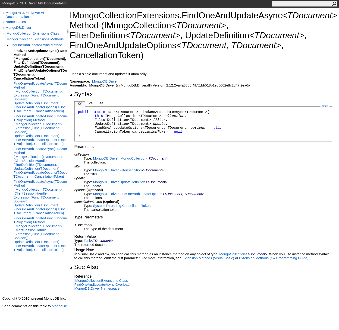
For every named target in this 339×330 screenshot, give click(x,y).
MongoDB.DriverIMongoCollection (119, 158)
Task (87, 241)
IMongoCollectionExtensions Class (32, 33)
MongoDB (59, 306)
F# (101, 103)
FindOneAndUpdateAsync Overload (101, 284)
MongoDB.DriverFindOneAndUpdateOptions (127, 194)
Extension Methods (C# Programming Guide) (273, 258)
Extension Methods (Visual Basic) (208, 258)
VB (91, 103)
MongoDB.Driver (18, 27)
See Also (84, 266)
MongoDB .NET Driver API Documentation (26, 15)
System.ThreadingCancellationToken (122, 206)
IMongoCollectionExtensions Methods (35, 39)
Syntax (81, 94)
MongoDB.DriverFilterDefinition (117, 170)
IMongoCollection (231, 254)
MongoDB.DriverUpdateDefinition (119, 182)
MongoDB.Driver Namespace (96, 288)
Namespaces (16, 22)
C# (80, 103)
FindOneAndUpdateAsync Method (35, 45)
